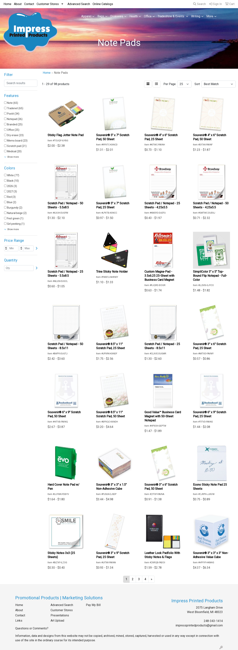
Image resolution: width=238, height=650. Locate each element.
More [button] (209, 16)
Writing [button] (195, 16)
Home (7, 4)
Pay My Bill (93, 605)
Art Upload (57, 620)
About (18, 4)
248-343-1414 (213, 621)
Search (199, 4)
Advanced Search (78, 4)
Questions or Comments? (31, 628)
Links (18, 620)
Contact (29, 4)
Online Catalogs (103, 4)
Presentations (60, 615)
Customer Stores (48, 4)
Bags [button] (100, 16)
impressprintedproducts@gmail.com (199, 625)
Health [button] (133, 16)
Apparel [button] (86, 16)
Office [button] (148, 16)
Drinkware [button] (116, 16)
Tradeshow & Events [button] (171, 16)
